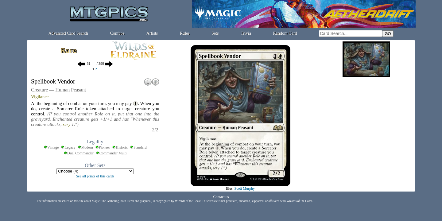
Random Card (285, 33)
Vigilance (39, 96)
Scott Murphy (245, 188)
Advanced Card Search (68, 33)
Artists (152, 33)
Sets (215, 33)
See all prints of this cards (95, 176)
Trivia (246, 33)
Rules (185, 33)
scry (67, 124)
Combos (117, 33)
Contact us (221, 197)
